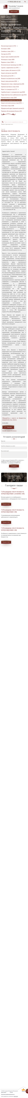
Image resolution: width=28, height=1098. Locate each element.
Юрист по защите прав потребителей (11, 858)
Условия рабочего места (9, 808)
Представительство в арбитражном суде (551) (14, 94)
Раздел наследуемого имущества (12, 669)
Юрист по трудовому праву (8, 742)
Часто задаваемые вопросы (8, 19)
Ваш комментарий (5, 450)
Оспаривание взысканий (9, 793)
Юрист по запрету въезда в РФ (11, 967)
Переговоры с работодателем (11, 784)
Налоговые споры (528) (7, 105)
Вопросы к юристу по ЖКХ (10, 597)
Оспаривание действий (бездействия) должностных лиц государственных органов (13, 932)
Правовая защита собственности (10, 1080)
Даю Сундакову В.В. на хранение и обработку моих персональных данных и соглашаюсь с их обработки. (12, 461)
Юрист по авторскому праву (9, 710)
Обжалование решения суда (10, 849)
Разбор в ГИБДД (7, 825)
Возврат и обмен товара (9, 860)
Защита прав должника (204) (9, 81)
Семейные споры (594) (7, 51)
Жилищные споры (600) (7, 59)
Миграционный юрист (7, 965)
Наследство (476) (6, 54)
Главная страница (6, 17)
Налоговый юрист (6, 1065)
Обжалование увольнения (10, 786)
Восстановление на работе (10, 791)
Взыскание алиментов (9, 687)
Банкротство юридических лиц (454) (11, 100)
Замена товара (7, 863)
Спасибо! (9, 427)
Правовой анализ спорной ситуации (12, 1023)
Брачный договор (7, 701)
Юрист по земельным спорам (11, 582)
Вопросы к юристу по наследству (12, 678)
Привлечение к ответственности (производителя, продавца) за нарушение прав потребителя (11, 879)
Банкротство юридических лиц (9, 21)
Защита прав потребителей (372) (10, 56)
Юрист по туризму (8, 889)
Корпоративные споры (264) (9, 97)
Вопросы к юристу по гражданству (12, 981)
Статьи (11, 1092)
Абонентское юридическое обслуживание (12, 1085)
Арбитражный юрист (7, 1070)
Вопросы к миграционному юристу (12, 983)
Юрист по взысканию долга (9, 1072)
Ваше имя (3, 441)
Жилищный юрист (8, 579)
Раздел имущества (8, 685)
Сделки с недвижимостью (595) (10, 67)
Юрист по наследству (7, 614)
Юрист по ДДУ (7, 584)
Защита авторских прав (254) (9, 73)
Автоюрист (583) (5, 48)
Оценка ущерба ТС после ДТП (11, 830)
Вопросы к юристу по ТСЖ (10, 591)
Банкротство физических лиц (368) (10, 78)
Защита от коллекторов (9, 902)
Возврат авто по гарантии (10, 832)
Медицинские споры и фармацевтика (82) (12, 84)
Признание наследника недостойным (13, 636)
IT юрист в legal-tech (6, 1082)
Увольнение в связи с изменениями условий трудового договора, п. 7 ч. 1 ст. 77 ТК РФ (13, 770)
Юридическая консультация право (12, 1038)
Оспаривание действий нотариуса (12, 667)
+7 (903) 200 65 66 (14, 2)
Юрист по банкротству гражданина (11, 950)
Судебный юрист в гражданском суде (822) (13, 92)
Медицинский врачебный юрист (10, 985)
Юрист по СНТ (7, 589)
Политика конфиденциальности (7, 1094)
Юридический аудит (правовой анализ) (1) (12, 108)
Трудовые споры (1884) (7, 62)
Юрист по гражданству (9, 978)
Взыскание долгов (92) (7, 75)
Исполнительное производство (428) (11, 64)
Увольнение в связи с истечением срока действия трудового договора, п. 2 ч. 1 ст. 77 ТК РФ (13, 780)
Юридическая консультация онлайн (12, 1044)
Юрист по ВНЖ (7, 976)
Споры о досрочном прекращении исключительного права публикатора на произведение (13, 730)
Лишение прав (7, 823)
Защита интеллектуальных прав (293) (11, 103)
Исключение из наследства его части (13, 671)
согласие (7, 460)
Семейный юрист (6, 680)
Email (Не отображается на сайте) (8, 446)
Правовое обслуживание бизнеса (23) (11, 111)
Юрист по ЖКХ (7, 586)
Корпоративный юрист (7, 1067)
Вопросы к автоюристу (9, 838)
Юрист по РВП (7, 974)
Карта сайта (3, 1092)
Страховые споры (7, 827)
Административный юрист (8, 925)
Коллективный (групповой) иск (11, 852)
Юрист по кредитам (6, 895)
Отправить (14, 466)
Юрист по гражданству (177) (9, 89)
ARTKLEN (16, 1096)
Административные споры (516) (10, 86)
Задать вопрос (14, 11)
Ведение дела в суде (8, 847)
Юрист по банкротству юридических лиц (12, 1077)
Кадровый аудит (7, 810)
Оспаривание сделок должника (11, 960)
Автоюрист (4, 821)
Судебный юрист (6, 841)
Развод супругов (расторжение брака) (13, 682)
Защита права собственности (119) (10, 70)
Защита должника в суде (9, 963)
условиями (10, 462)
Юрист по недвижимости (10, 577)
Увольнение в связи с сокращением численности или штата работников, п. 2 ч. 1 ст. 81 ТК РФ (13, 756)
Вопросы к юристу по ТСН (10, 599)
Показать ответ (6, 504)
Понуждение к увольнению (10, 789)
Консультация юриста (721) (8, 46)
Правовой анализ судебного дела (12, 1021)
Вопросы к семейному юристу (11, 708)
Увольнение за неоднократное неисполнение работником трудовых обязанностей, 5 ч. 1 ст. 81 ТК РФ (13, 750)
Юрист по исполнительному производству (13, 1075)
